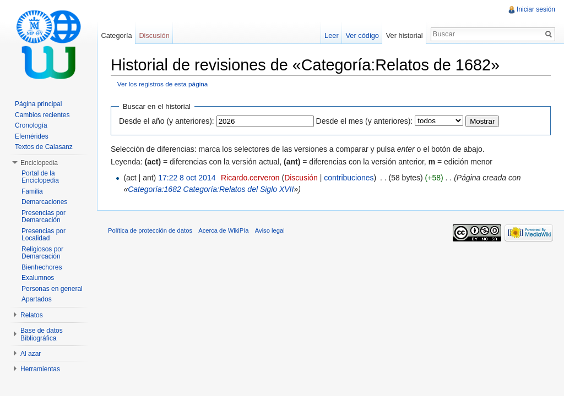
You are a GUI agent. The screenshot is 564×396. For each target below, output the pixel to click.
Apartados (36, 299)
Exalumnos (37, 278)
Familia (32, 191)
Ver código (361, 35)
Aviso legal (270, 230)
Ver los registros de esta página (162, 83)
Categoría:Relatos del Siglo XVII (238, 189)
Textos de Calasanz (44, 147)
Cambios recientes (42, 115)
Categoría (116, 35)
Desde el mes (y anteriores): (364, 121)
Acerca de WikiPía (223, 230)
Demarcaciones (44, 202)
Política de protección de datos (150, 230)
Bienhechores (41, 267)
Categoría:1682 (154, 189)
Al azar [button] (30, 354)
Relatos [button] (31, 315)
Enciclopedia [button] (39, 163)
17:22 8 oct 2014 (186, 177)
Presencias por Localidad (43, 235)
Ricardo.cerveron (250, 177)
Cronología (31, 125)
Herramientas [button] (40, 369)
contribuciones (348, 177)
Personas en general (52, 289)
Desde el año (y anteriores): (166, 121)
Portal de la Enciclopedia (40, 177)
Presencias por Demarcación (43, 216)
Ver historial (404, 35)
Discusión (301, 177)
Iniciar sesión (536, 9)
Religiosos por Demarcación (42, 253)
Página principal (38, 104)
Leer (331, 35)
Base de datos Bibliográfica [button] (41, 334)
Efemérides (31, 136)
